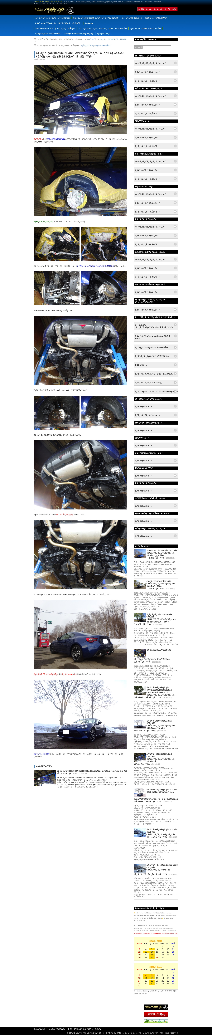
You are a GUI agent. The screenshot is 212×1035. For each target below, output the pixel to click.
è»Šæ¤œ (89, 23)
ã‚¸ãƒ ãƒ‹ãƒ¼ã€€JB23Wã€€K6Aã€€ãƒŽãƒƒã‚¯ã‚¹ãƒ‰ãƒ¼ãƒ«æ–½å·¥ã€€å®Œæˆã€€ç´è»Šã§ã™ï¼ (155, 619)
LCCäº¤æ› (141, 365)
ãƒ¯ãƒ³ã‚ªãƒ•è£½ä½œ (132, 18)
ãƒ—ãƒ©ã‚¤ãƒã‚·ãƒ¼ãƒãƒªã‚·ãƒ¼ (85, 1029)
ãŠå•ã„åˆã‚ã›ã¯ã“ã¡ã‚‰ (157, 9)
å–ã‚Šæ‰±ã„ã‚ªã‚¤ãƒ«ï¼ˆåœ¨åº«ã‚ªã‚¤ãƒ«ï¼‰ (154, 326)
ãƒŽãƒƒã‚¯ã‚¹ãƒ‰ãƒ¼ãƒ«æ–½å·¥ (95, 45)
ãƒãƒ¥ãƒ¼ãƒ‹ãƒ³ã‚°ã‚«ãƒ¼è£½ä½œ (52, 18)
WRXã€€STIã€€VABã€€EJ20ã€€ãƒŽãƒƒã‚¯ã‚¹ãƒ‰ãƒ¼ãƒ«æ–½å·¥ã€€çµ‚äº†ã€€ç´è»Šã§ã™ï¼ (161, 554)
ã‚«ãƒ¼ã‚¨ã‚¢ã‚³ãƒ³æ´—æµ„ (148, 382)
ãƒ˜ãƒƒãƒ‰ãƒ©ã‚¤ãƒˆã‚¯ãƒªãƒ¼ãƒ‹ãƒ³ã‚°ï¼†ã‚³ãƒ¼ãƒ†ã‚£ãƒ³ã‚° (156, 391)
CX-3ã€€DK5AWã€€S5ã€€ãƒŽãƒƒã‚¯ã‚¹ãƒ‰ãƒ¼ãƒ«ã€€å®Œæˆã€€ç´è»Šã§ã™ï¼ (160, 585)
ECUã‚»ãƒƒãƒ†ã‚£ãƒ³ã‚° (156, 18)
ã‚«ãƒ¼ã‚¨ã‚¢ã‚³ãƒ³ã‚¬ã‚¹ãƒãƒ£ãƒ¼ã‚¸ (154, 374)
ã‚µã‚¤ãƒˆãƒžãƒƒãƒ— (58, 1029)
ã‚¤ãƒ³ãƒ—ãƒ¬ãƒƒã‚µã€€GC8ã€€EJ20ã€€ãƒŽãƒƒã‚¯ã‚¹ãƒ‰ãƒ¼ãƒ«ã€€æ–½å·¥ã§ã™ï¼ (162, 833)
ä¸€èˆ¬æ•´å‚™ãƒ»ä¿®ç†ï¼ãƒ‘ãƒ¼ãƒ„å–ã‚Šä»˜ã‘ (61, 39)
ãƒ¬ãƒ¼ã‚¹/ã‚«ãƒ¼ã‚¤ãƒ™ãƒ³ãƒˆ (79, 34)
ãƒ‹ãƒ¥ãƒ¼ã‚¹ (103, 34)
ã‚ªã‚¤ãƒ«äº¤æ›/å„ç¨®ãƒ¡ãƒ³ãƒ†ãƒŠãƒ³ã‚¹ (55, 28)
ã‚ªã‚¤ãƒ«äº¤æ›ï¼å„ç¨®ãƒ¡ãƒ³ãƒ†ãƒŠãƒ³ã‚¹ (58, 45)
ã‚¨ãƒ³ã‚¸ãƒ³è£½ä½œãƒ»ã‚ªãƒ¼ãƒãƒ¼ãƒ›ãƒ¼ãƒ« (96, 18)
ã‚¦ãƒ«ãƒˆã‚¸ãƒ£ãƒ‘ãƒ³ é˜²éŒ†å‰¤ (152, 356)
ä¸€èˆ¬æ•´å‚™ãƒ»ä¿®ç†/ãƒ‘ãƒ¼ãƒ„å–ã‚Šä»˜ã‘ (58, 23)
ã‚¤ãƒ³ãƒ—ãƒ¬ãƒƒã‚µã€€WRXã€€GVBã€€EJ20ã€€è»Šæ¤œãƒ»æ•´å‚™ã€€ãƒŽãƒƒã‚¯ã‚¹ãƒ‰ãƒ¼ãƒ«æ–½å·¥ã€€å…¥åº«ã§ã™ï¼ (155, 692)
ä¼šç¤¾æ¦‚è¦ (40, 1029)
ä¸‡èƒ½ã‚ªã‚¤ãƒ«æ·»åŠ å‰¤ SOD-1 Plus (152, 337)
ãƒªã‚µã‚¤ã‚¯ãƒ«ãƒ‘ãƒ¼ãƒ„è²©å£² (145, 28)
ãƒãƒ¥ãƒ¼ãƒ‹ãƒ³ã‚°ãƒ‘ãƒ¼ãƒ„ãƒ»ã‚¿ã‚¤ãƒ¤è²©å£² (103, 28)
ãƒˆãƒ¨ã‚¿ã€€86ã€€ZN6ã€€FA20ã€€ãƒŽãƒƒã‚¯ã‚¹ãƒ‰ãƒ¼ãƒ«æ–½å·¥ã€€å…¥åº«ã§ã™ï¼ (155, 759)
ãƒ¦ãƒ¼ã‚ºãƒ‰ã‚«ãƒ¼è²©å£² (48, 34)
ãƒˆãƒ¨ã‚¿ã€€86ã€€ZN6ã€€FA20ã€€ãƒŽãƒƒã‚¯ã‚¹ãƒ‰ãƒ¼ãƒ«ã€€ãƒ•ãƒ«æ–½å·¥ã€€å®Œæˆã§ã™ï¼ (154, 726)
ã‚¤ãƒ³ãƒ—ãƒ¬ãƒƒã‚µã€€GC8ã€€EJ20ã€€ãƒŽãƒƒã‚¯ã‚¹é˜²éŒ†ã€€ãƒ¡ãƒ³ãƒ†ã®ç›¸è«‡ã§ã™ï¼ (156, 869)
